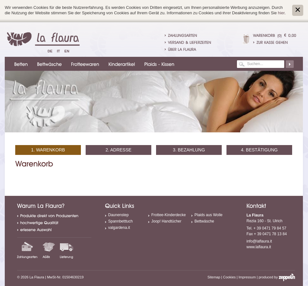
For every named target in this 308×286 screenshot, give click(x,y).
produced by (277, 277)
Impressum (247, 277)
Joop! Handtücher (166, 221)
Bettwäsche (204, 221)
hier (281, 12)
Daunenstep (118, 215)
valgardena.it (119, 227)
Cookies (229, 277)
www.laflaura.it (258, 247)
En (66, 51)
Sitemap (213, 277)
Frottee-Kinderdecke (168, 215)
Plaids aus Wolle (208, 215)
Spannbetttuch (120, 221)
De (50, 51)
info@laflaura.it (259, 241)
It (58, 51)
